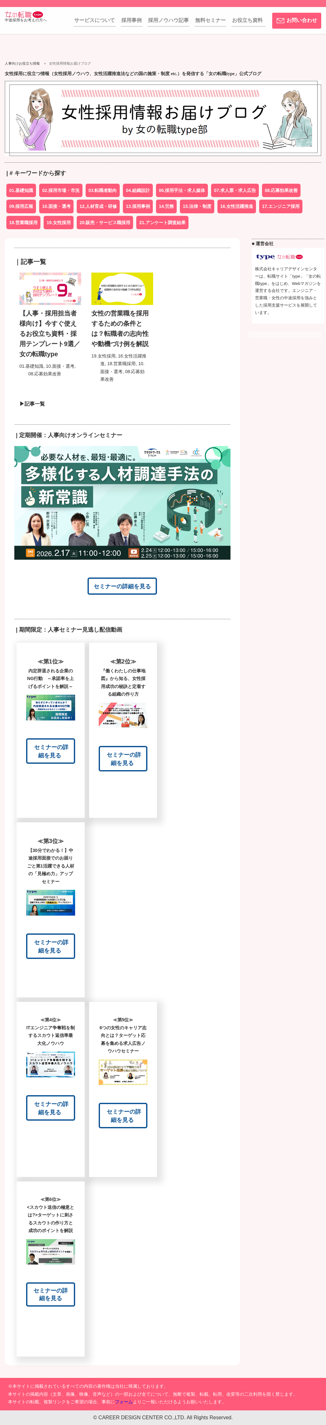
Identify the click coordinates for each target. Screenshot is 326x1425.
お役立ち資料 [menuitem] (247, 20)
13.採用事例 (138, 206)
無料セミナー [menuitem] (210, 20)
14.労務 (166, 206)
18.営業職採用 (23, 222)
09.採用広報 (21, 206)
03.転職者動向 (103, 190)
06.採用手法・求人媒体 (182, 190)
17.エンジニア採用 (280, 206)
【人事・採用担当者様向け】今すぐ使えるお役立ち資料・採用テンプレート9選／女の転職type (49, 334)
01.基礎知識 (21, 190)
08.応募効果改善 (281, 190)
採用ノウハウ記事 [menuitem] (168, 20)
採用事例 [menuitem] (131, 20)
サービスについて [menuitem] (94, 20)
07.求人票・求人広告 (235, 190)
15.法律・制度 (197, 206)
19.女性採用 (58, 222)
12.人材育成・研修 (98, 206)
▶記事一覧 (29, 404)
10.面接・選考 (56, 206)
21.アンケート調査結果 (162, 222)
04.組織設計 (138, 190)
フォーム (124, 1401)
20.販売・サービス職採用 (105, 222)
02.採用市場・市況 (60, 190)
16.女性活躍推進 (236, 206)
